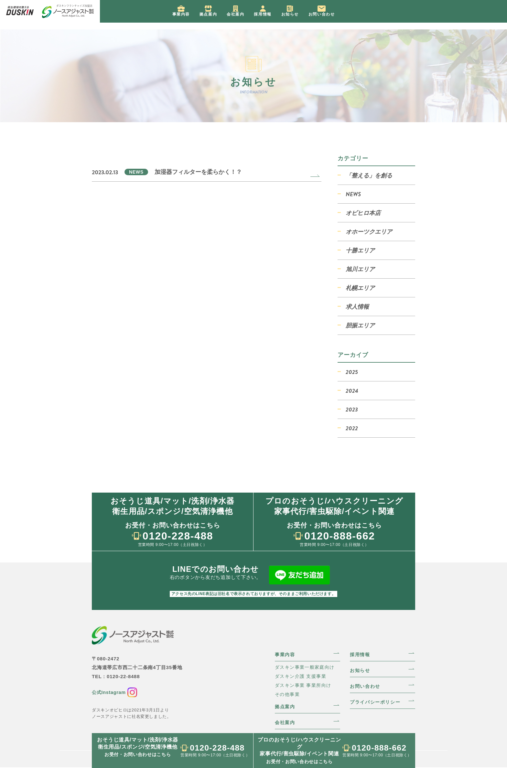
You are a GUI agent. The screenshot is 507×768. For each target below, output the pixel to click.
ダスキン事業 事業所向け (305, 685)
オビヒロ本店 (363, 212)
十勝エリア (360, 250)
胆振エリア (360, 325)
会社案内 (286, 723)
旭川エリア (360, 269)
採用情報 (361, 653)
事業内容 (286, 653)
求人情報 (357, 306)
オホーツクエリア (369, 231)
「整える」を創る (369, 175)
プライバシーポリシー (377, 701)
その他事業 (288, 694)
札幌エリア (360, 287)
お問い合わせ (366, 685)
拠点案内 (286, 706)
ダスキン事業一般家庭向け (307, 666)
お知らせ (361, 669)
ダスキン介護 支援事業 (302, 675)
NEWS (353, 194)
